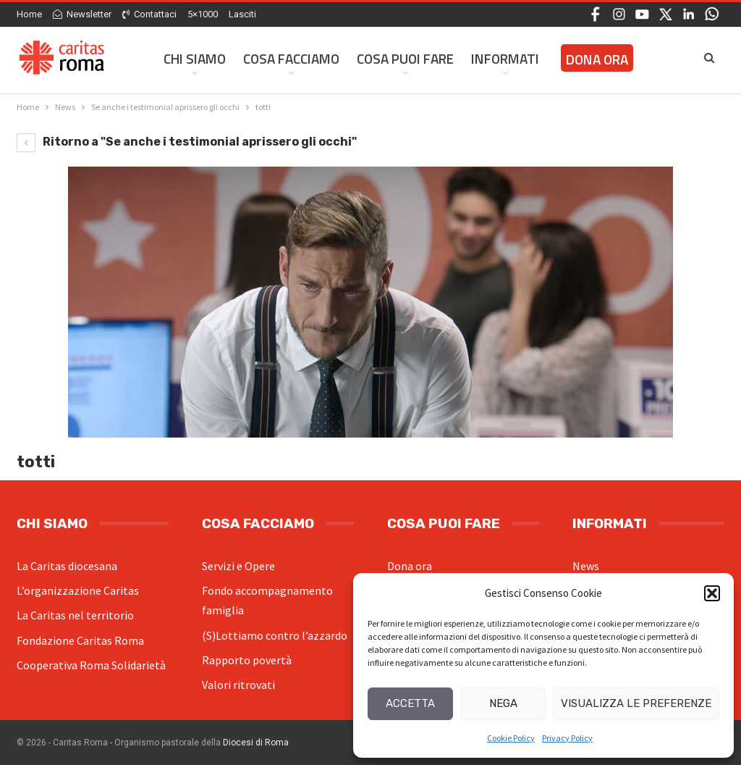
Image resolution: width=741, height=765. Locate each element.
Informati (505, 58)
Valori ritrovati (238, 684)
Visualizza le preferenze (636, 703)
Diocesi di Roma (256, 742)
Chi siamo (195, 58)
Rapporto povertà (247, 660)
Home (29, 14)
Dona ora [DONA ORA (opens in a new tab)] (597, 59)
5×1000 (202, 14)
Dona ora (409, 566)
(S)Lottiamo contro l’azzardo (274, 635)
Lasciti (242, 14)
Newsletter (82, 14)
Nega (503, 703)
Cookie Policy (511, 737)
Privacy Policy (567, 737)
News (585, 566)
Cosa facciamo (291, 58)
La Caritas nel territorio (75, 615)
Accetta (410, 703)
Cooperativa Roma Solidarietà (91, 665)
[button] (712, 593)
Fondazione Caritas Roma (80, 640)
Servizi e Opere (238, 566)
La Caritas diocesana (67, 566)
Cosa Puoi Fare (405, 58)
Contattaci (149, 14)
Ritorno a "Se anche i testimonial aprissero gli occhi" (187, 142)
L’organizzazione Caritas (78, 590)
